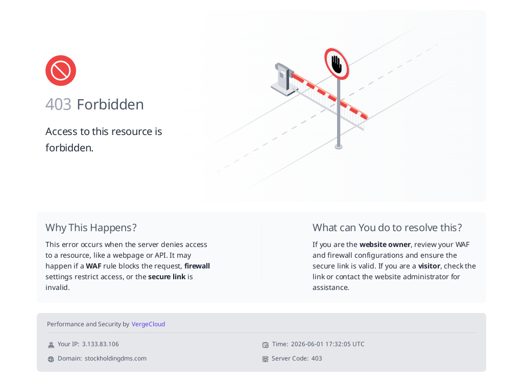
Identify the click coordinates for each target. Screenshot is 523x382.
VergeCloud (148, 325)
